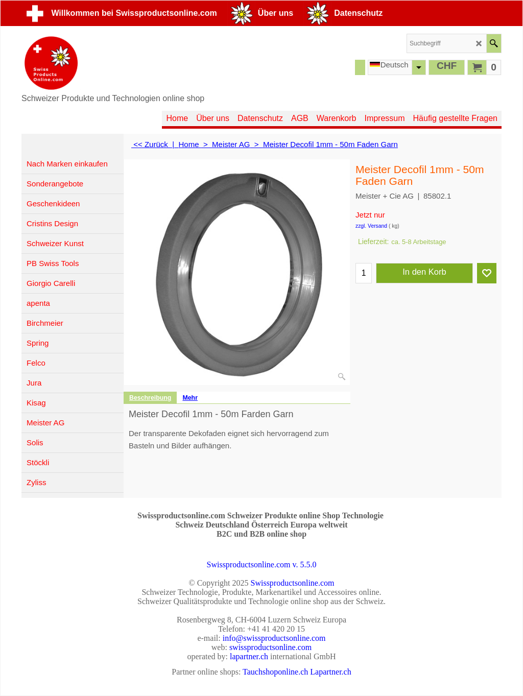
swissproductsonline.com (270, 647)
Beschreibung (150, 397)
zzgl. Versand (371, 226)
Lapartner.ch (330, 671)
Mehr (190, 397)
